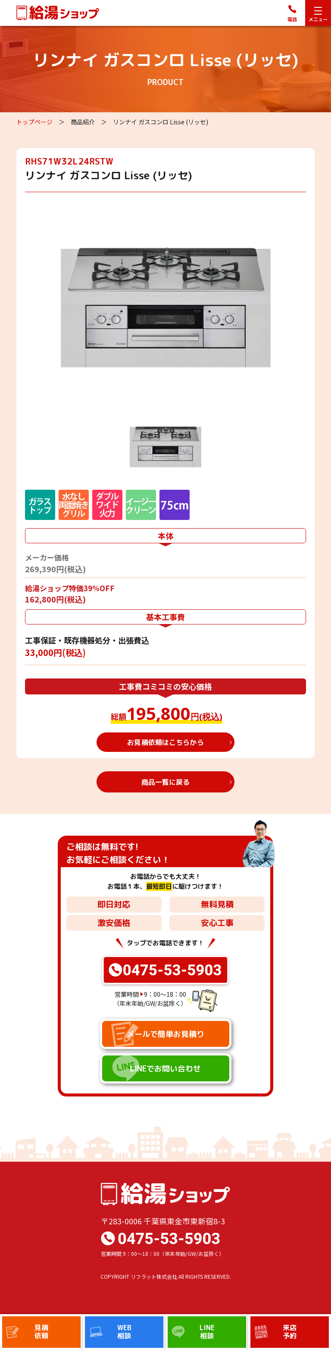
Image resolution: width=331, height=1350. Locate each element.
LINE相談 (207, 1331)
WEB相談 (124, 1331)
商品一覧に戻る (165, 782)
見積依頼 (41, 1331)
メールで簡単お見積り (165, 1034)
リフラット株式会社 (154, 1276)
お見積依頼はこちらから (165, 742)
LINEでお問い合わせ (165, 1068)
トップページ (34, 121)
